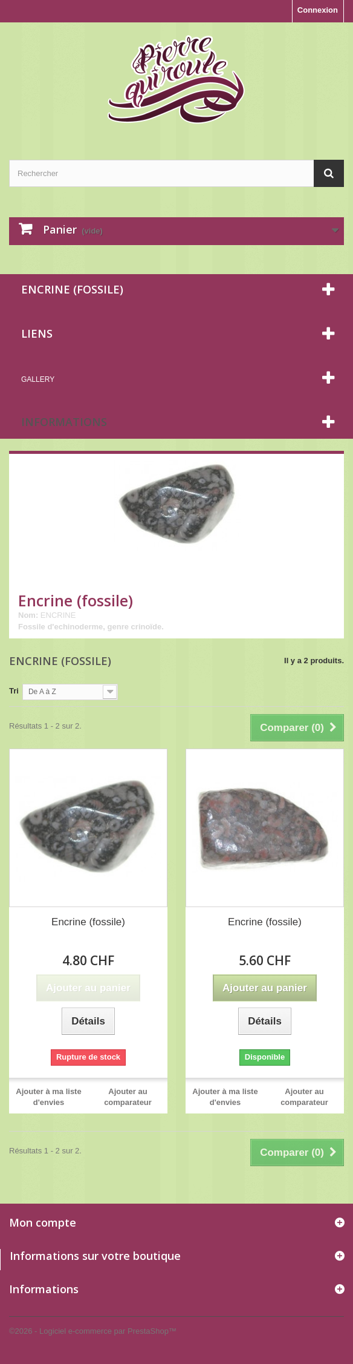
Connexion (317, 10)
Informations (64, 422)
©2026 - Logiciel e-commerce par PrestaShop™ (92, 1331)
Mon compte (42, 1222)
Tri (14, 690)
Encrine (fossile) (88, 922)
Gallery (37, 379)
